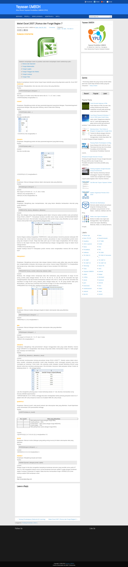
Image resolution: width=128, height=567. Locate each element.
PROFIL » (27, 16)
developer (101, 277)
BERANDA (19, 16)
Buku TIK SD (87, 238)
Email (110, 1)
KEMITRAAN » (49, 16)
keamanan (87, 285)
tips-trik (86, 294)
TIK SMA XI (70, 29)
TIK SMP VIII (102, 263)
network (86, 291)
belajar (100, 274)
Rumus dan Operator (28, 64)
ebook (85, 280)
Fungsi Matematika (28, 66)
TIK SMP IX (101, 260)
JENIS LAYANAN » (37, 16)
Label (105, 93)
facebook (101, 280)
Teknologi (86, 265)
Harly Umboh (93, 85)
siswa (100, 291)
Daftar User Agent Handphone (99, 216)
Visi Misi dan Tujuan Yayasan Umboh (101, 182)
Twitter (98, 1)
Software (86, 252)
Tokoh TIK (101, 265)
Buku (100, 235)
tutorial (100, 294)
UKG (99, 268)
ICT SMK (101, 241)
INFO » (58, 16)
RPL (99, 249)
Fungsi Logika (26, 69)
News (85, 247)
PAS (99, 247)
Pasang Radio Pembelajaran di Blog (100, 143)
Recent (86, 93)
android (100, 271)
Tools (85, 268)
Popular (95, 93)
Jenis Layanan (88, 244)
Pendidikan (87, 249)
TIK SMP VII (87, 263)
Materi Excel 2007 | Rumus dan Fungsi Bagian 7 (39, 23)
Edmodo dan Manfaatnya (97, 203)
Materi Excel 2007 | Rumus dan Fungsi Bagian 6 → (63, 519)
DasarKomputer (103, 238)
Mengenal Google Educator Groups (92, 156)
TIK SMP (86, 260)
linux (99, 285)
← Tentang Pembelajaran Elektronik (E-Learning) (31, 519)
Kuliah (100, 244)
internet (100, 283)
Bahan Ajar (87, 235)
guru (85, 283)
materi (59, 29)
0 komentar (52, 27)
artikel (85, 274)
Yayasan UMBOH (28, 6)
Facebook (89, 1)
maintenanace (88, 288)
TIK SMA (63, 29)
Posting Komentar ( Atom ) (29, 523)
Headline (86, 241)
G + (104, 1)
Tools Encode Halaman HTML (99, 103)
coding (85, 277)
